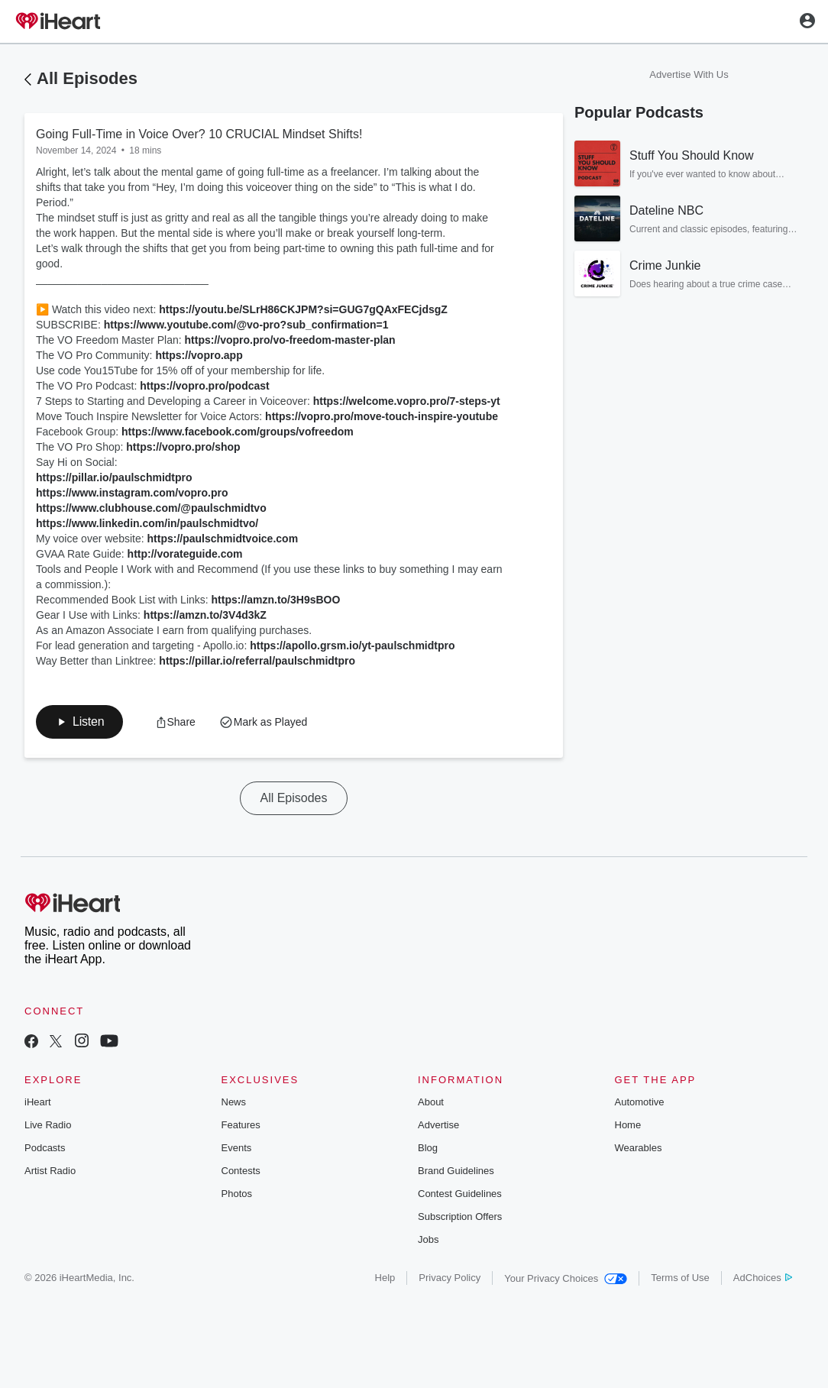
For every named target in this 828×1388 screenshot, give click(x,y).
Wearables (638, 1147)
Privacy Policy (449, 1277)
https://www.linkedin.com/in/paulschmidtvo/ (147, 523)
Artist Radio (50, 1170)
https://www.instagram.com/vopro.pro (132, 493)
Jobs (428, 1239)
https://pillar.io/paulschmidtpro (114, 477)
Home (628, 1125)
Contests (241, 1170)
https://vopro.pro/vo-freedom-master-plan (290, 340)
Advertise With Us (688, 74)
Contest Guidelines (460, 1193)
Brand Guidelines (456, 1170)
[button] (79, 722)
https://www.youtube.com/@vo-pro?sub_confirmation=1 (246, 325)
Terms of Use (680, 1277)
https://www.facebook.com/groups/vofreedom (237, 431)
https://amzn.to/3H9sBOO (276, 600)
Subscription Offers (460, 1216)
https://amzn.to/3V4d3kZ (205, 615)
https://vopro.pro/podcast (205, 386)
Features (241, 1125)
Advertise (438, 1125)
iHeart (37, 1102)
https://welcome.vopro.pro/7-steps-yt (406, 401)
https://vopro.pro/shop (183, 447)
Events (237, 1147)
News (234, 1102)
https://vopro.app (198, 355)
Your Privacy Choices (565, 1278)
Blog (428, 1147)
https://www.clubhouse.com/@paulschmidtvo (151, 508)
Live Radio (47, 1125)
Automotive (640, 1102)
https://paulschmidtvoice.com (223, 538)
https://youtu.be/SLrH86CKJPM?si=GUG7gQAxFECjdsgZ (303, 309)
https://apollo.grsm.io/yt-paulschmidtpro (352, 645)
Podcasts (44, 1147)
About (431, 1102)
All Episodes (87, 78)
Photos (237, 1193)
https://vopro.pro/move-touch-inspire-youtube (381, 416)
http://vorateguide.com (185, 554)
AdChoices (762, 1277)
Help (385, 1277)
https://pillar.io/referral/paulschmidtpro (257, 661)
